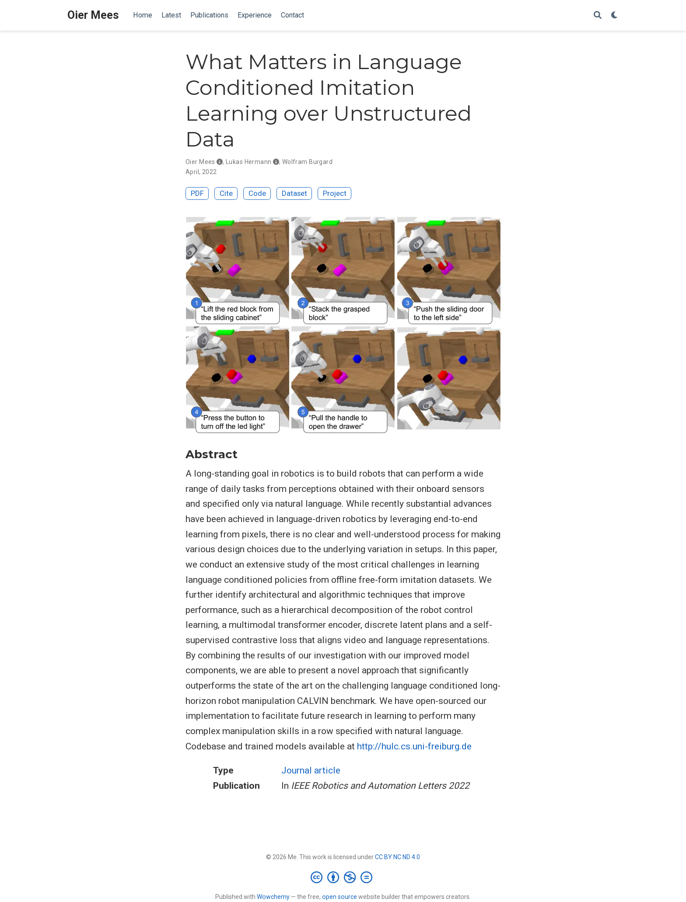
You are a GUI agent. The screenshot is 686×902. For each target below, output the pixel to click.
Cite (226, 193)
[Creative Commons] (343, 877)
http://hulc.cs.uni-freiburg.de (414, 746)
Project (334, 193)
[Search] (598, 15)
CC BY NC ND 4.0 (397, 856)
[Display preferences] (615, 15)
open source (339, 896)
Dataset (294, 193)
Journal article (310, 770)
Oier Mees (93, 15)
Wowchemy (273, 896)
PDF (197, 193)
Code (257, 193)
